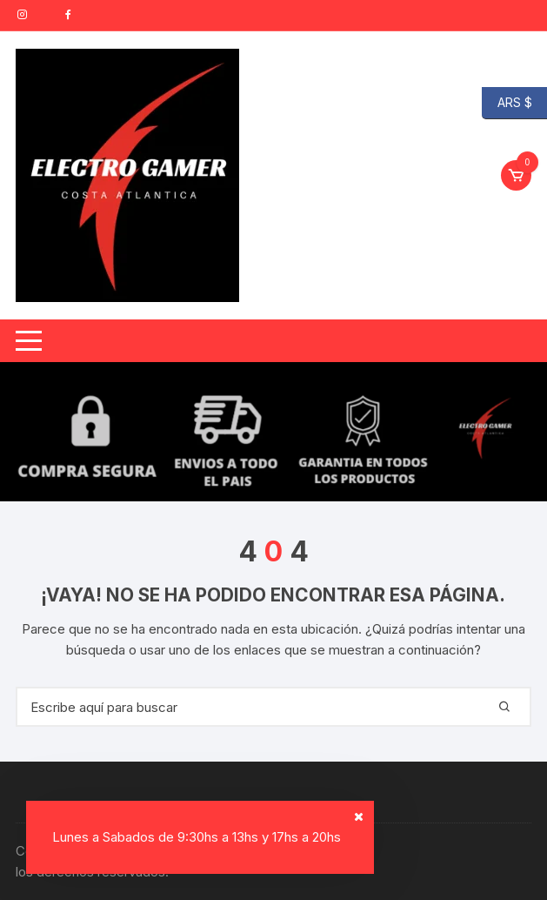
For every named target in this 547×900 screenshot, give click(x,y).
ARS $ (507, 103)
